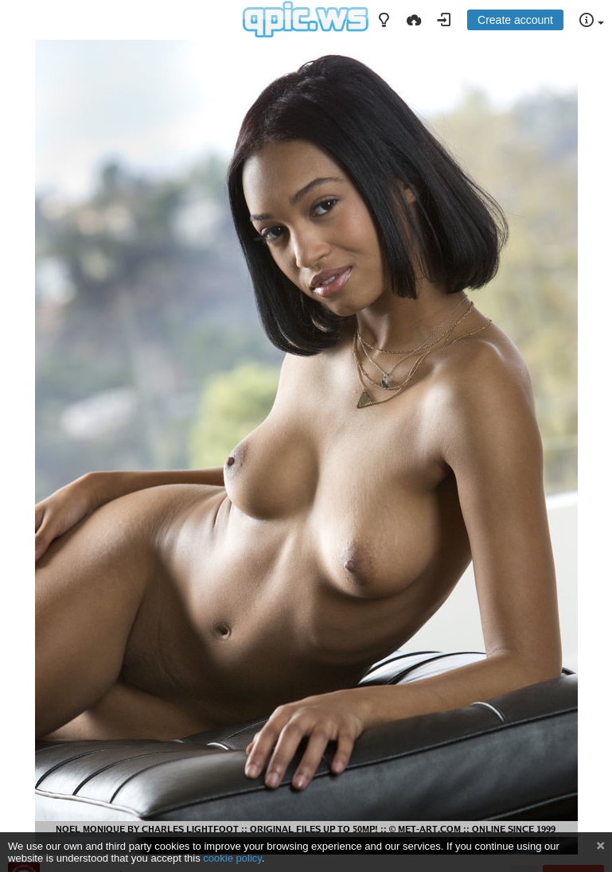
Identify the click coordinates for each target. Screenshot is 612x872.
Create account (515, 20)
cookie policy (232, 858)
